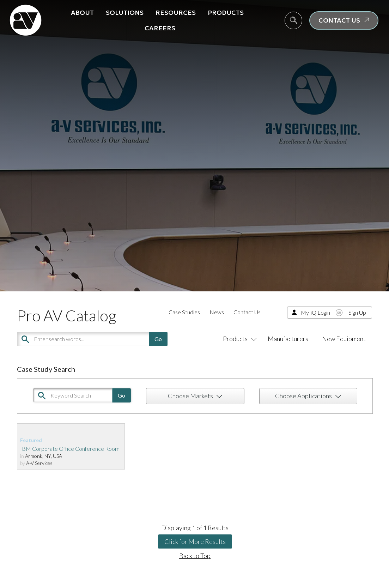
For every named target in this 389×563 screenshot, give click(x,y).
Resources (176, 12)
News (216, 312)
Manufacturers (288, 339)
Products (226, 12)
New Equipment (344, 339)
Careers (160, 28)
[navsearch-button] (293, 20)
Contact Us (247, 312)
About (82, 12)
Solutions (125, 12)
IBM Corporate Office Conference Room (70, 448)
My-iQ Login (315, 312)
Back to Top (195, 555)
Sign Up (357, 312)
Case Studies (184, 312)
